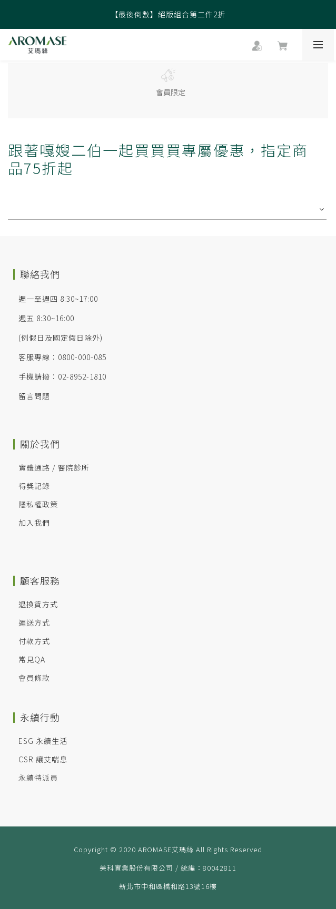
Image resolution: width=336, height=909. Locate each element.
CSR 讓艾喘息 (42, 759)
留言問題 (34, 396)
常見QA (31, 659)
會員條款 (34, 677)
